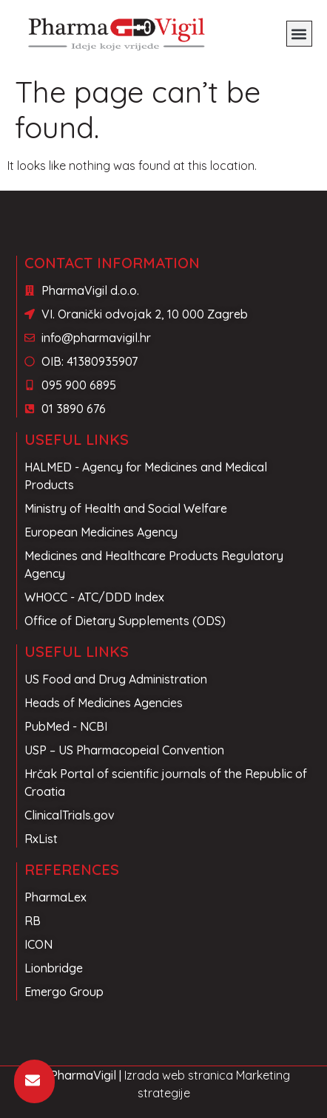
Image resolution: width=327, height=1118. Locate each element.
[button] (299, 33)
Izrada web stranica (178, 1075)
